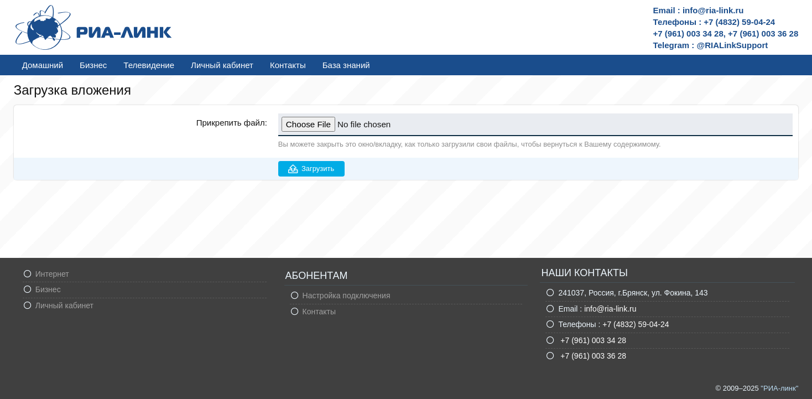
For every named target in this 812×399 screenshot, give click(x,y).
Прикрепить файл (230, 122)
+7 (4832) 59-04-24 (635, 324)
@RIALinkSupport (732, 45)
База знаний (346, 65)
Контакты (288, 65)
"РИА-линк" (779, 388)
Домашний (42, 65)
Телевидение (148, 65)
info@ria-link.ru (610, 308)
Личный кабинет (222, 65)
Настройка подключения (347, 295)
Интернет (52, 274)
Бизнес (93, 65)
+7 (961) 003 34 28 (592, 340)
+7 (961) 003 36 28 (592, 355)
